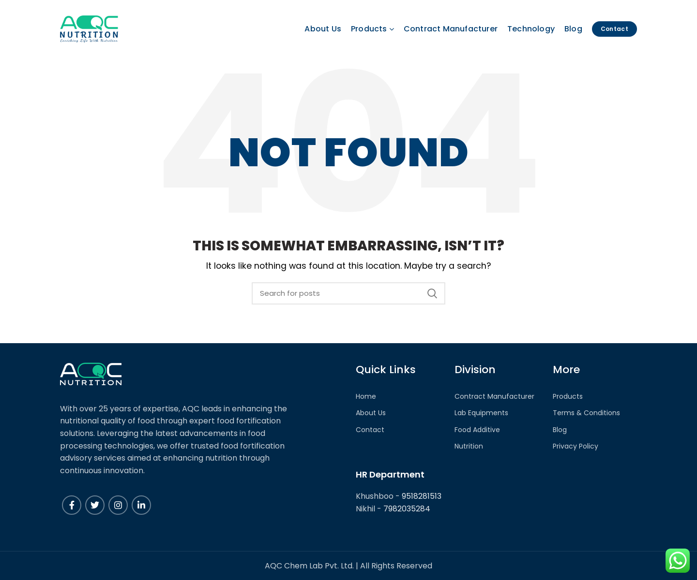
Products (568, 396)
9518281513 (421, 496)
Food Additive (477, 430)
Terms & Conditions (586, 413)
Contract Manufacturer (494, 396)
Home (366, 396)
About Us (371, 413)
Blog (560, 430)
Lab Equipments (481, 413)
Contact (370, 430)
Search (432, 293)
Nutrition (469, 446)
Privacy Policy (575, 446)
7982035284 (406, 508)
